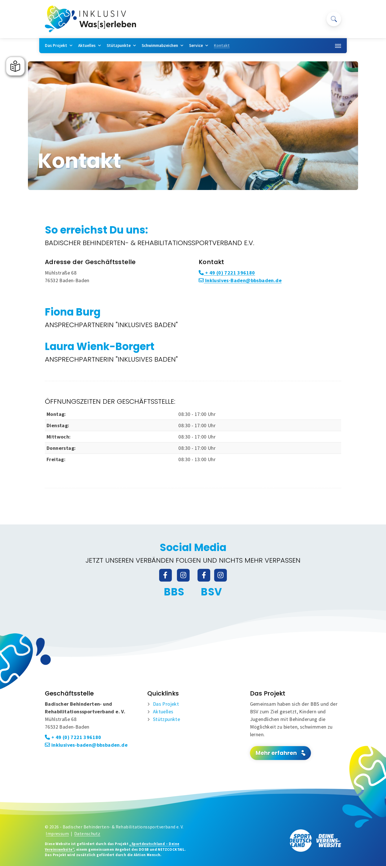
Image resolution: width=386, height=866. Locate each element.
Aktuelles (87, 45)
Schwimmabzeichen (160, 45)
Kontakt (222, 45)
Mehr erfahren (276, 753)
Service (196, 45)
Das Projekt (56, 45)
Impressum (57, 833)
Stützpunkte (119, 45)
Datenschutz (87, 833)
